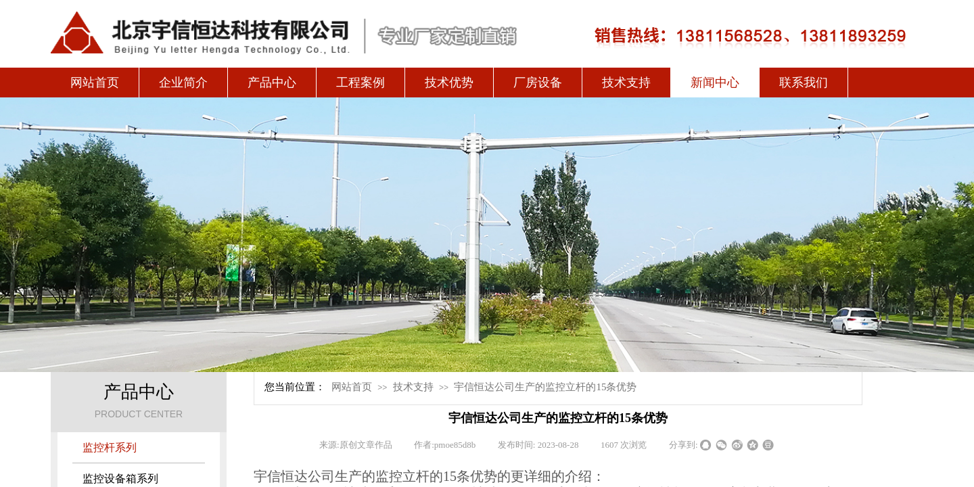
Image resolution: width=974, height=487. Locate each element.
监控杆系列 (110, 447)
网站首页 (94, 82)
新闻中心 (715, 82)
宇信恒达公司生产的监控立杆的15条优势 (545, 386)
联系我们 (803, 82)
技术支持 (626, 82)
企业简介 (183, 82)
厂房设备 (537, 82)
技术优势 (449, 82)
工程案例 (360, 82)
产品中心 (272, 82)
